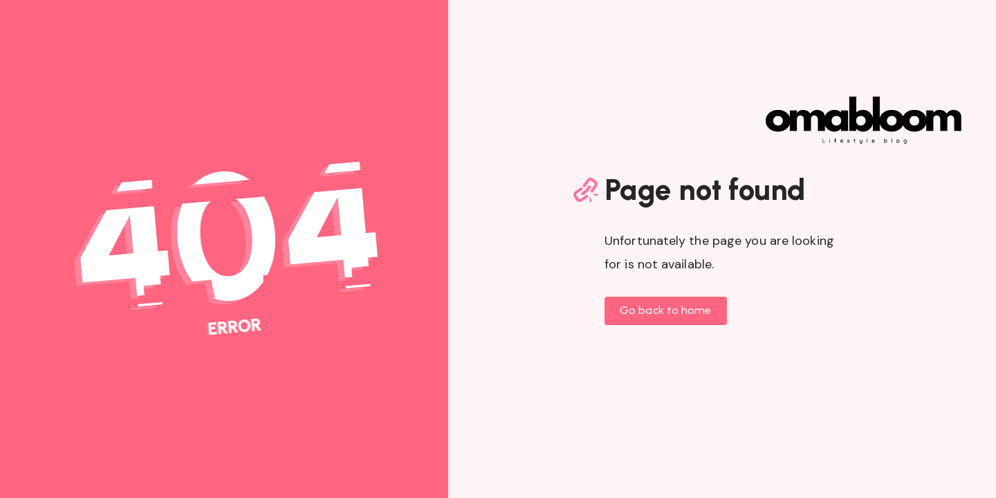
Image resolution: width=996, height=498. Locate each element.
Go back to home (666, 310)
